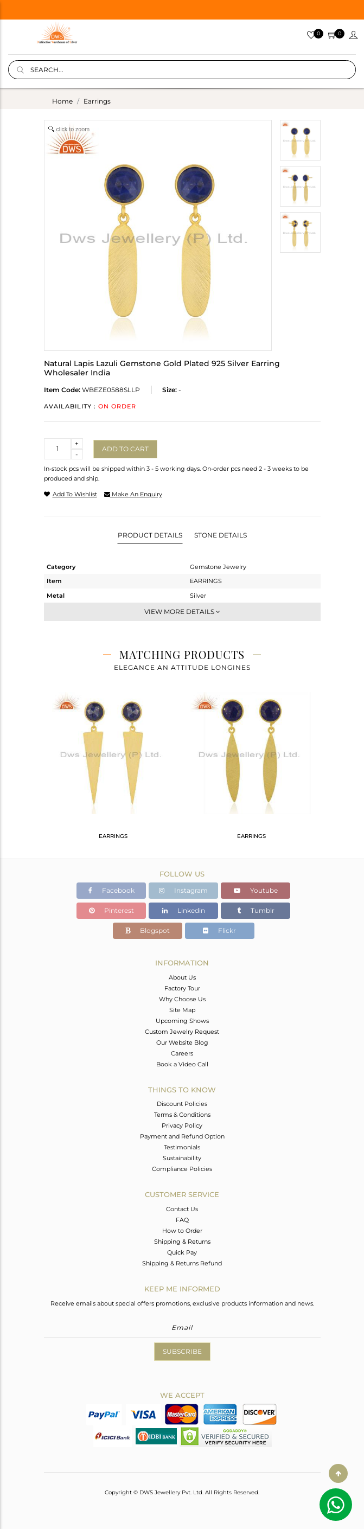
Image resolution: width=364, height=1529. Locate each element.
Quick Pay (182, 1252)
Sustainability (182, 1158)
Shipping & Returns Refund (182, 1263)
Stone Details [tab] (220, 535)
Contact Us (182, 1209)
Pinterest (111, 910)
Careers (182, 1053)
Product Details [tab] (150, 535)
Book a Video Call (182, 1064)
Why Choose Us (182, 999)
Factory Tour (182, 988)
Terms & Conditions (182, 1114)
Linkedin (183, 910)
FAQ (182, 1220)
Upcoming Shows (182, 1021)
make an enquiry (133, 494)
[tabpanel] (113, 770)
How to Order (182, 1230)
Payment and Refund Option (182, 1136)
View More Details (182, 611)
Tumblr (255, 910)
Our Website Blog (182, 1042)
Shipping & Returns (182, 1241)
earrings (97, 101)
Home (62, 101)
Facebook (111, 890)
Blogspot (147, 930)
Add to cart (125, 449)
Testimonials (182, 1147)
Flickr (219, 930)
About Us (182, 977)
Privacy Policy (182, 1125)
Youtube (256, 890)
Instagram (183, 890)
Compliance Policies (182, 1169)
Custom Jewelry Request (182, 1031)
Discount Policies (182, 1104)
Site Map (182, 1010)
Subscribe (182, 1351)
